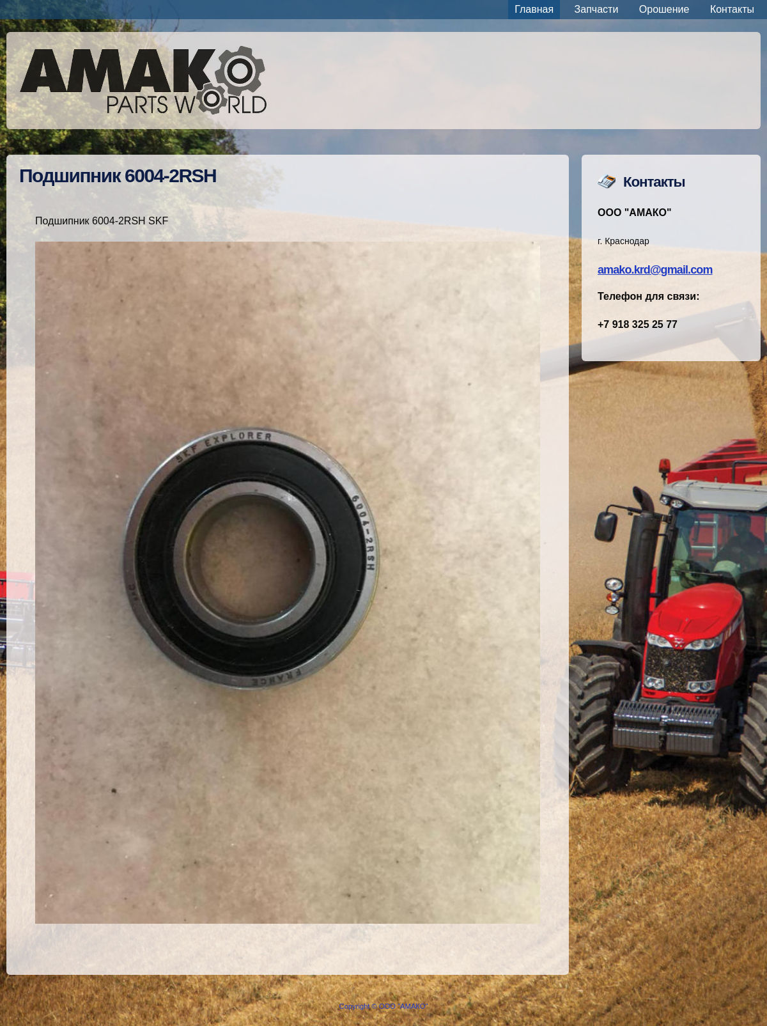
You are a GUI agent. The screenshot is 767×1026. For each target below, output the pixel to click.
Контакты (732, 9)
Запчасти (597, 9)
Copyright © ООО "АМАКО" (383, 1006)
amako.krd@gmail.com (655, 269)
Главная (534, 9)
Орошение (664, 9)
